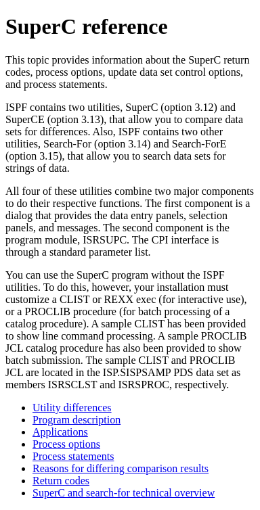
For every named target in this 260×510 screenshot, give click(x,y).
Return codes (60, 480)
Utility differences (72, 407)
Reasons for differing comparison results (120, 468)
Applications (60, 432)
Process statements (73, 456)
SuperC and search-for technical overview (123, 493)
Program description (76, 419)
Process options (66, 444)
